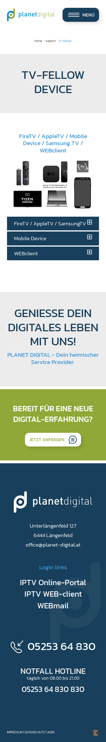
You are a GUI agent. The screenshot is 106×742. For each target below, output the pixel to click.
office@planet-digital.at (53, 545)
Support (50, 41)
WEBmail (53, 605)
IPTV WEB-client (53, 594)
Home (38, 41)
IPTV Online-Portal (53, 582)
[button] (53, 223)
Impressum (15, 732)
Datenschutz (35, 732)
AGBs (51, 732)
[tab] (53, 223)
